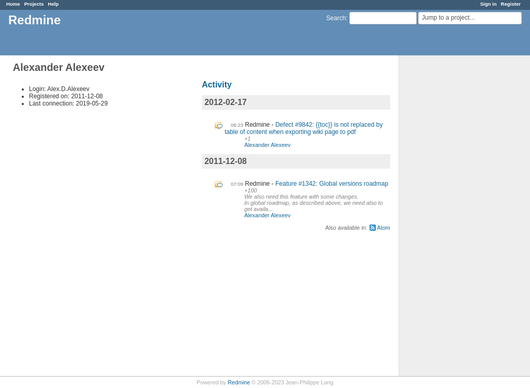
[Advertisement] (450, 218)
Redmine (239, 382)
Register (511, 4)
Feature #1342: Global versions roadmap (331, 183)
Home (13, 4)
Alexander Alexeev (267, 145)
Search (336, 18)
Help (53, 4)
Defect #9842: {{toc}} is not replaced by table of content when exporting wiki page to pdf (304, 128)
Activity (217, 84)
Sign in (488, 4)
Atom (383, 228)
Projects (34, 4)
